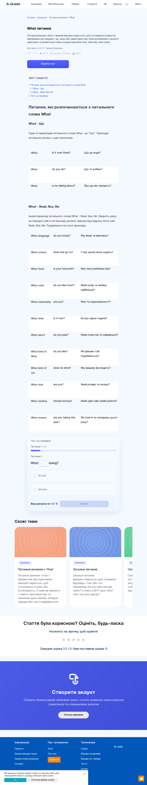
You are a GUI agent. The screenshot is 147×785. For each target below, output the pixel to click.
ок (15, 780)
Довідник (42, 18)
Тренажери (36, 4)
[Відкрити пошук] (127, 4)
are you (43, 490)
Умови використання (26, 753)
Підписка (117, 4)
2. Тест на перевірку (38, 96)
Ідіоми (84, 768)
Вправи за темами (90, 758)
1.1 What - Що (37, 89)
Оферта (19, 748)
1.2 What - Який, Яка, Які (41, 92)
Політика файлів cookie (42, 780)
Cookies (19, 763)
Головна (31, 18)
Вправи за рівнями (90, 753)
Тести (84, 763)
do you (42, 476)
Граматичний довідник (26, 758)
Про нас (52, 753)
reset (80, 503)
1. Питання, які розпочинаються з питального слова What (57, 85)
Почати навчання (73, 714)
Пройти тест (48, 64)
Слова (84, 748)
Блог (50, 748)
